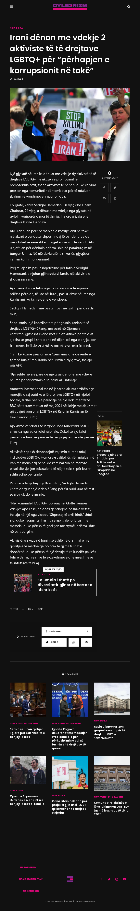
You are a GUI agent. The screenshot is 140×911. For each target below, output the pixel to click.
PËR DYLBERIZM (28, 867)
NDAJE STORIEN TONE (31, 879)
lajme (40, 609)
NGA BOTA (16, 28)
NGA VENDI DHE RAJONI (24, 723)
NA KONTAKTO (31, 891)
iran (30, 609)
